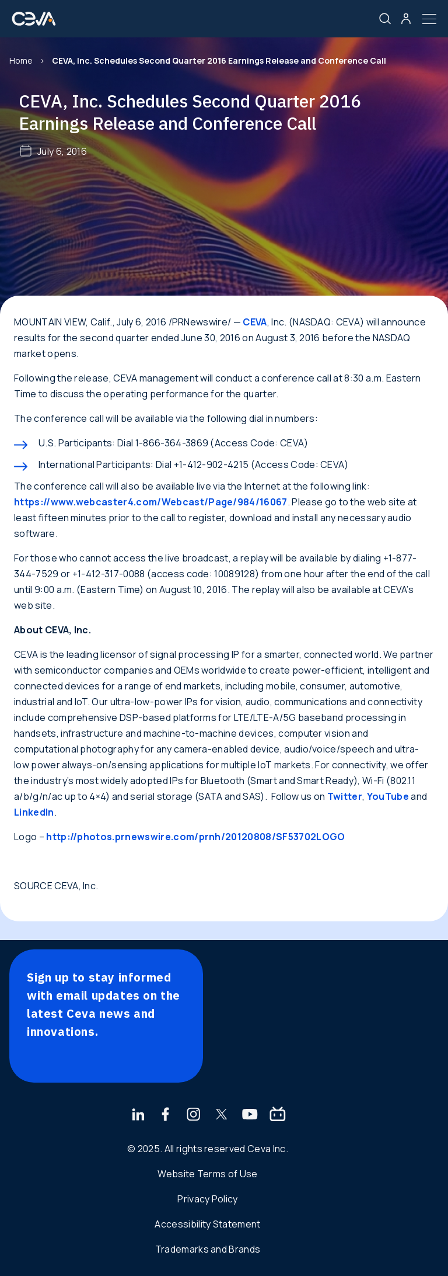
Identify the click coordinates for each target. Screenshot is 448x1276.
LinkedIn (34, 812)
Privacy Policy (207, 1198)
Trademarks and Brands (208, 1249)
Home (21, 60)
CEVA (255, 321)
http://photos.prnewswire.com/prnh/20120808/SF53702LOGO (195, 836)
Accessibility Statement (207, 1224)
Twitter (344, 796)
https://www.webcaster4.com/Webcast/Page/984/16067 (151, 501)
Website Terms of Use (207, 1173)
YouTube (388, 796)
